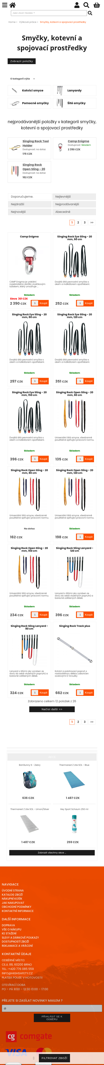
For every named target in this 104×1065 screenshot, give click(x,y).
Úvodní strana (13, 890)
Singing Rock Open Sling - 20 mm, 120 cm (74, 471)
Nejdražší (17, 204)
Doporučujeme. (22, 197)
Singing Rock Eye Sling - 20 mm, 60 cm (74, 238)
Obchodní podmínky (16, 907)
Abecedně (62, 212)
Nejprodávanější (67, 204)
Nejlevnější (63, 197)
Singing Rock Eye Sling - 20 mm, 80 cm (29, 316)
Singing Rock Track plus (74, 626)
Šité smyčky (76, 103)
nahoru (98, 1059)
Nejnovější (18, 212)
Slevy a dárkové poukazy (20, 937)
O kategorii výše (20, 78)
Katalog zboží (12, 895)
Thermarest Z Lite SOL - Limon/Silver (29, 809)
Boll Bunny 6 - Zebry (29, 765)
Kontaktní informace (18, 911)
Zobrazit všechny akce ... (52, 852)
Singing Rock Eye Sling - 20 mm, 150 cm (29, 393)
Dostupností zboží (15, 941)
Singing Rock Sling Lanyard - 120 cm (74, 549)
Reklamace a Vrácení (17, 946)
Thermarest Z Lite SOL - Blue (74, 765)
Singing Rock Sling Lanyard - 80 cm (29, 627)
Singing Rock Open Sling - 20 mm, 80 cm (34, 169)
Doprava (8, 925)
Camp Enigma (78, 141)
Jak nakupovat (13, 903)
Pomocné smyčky (35, 103)
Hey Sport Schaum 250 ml (74, 809)
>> (91, 222)
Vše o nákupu (11, 929)
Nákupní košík (12, 899)
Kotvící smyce (32, 91)
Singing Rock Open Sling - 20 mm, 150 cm (29, 549)
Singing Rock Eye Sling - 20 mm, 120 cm (74, 316)
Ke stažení (9, 933)
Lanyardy (74, 91)
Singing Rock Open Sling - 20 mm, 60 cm (74, 393)
